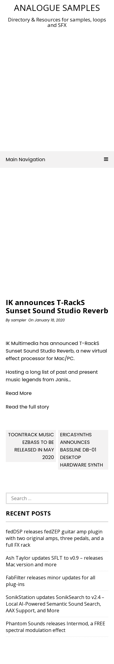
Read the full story (27, 406)
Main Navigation (57, 159)
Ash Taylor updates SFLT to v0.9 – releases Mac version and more (54, 561)
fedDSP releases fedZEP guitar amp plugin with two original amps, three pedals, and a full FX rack (55, 538)
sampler (18, 320)
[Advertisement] (57, 88)
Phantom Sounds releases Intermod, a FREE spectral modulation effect (55, 626)
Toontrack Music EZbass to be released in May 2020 (31, 446)
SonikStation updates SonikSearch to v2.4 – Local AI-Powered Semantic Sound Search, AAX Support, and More (55, 604)
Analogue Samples (57, 7)
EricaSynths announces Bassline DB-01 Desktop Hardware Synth (81, 449)
